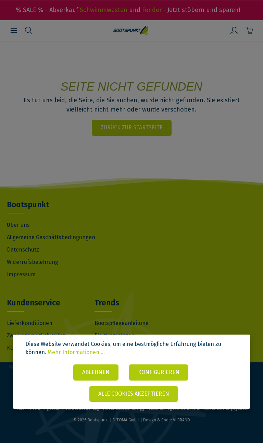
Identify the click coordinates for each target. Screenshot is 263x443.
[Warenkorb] (249, 30)
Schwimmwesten (103, 10)
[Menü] (14, 30)
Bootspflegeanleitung (122, 323)
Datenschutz (23, 249)
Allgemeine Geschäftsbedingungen (51, 237)
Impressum (21, 274)
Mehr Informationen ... (76, 352)
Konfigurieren (159, 372)
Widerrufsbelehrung (32, 262)
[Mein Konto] (234, 30)
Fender (152, 10)
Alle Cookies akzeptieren (133, 393)
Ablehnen (96, 372)
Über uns (18, 225)
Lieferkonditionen (29, 323)
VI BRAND (181, 420)
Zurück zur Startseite (132, 127)
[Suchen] (29, 30)
